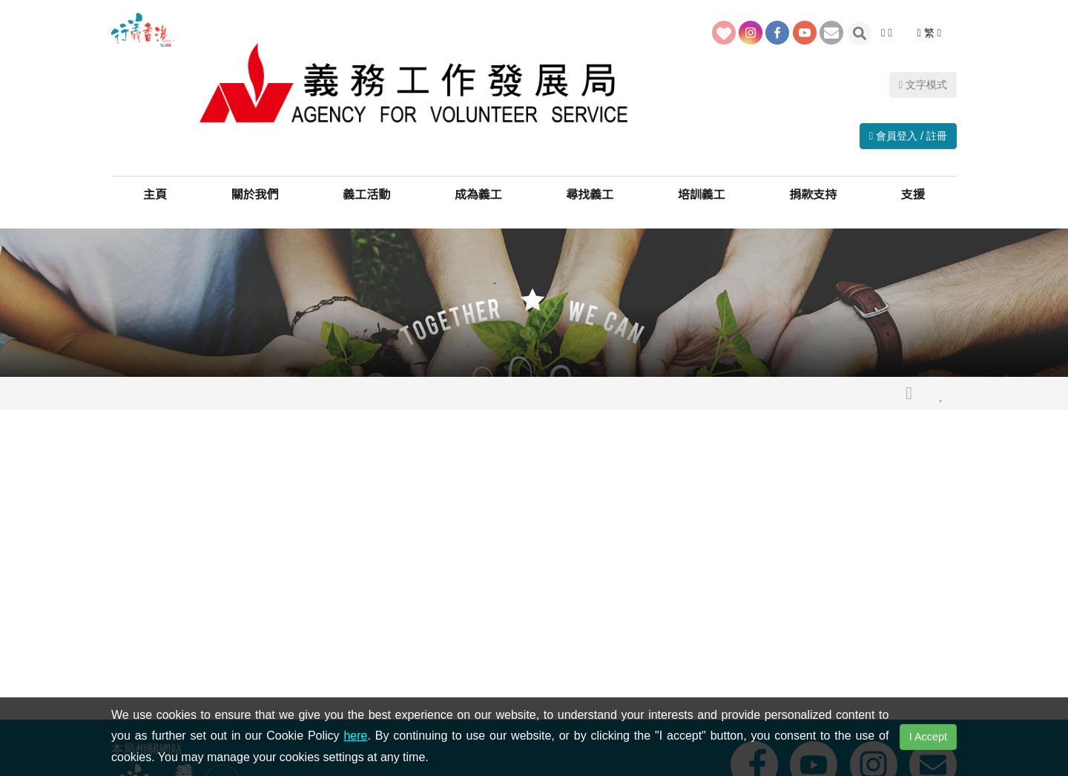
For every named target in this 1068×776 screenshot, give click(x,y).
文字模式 (923, 44)
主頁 (155, 185)
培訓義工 (701, 185)
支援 (913, 185)
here (355, 735)
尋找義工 (589, 185)
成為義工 (478, 185)
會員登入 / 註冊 (908, 116)
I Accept (928, 737)
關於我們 (255, 185)
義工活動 (366, 185)
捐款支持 (813, 185)
